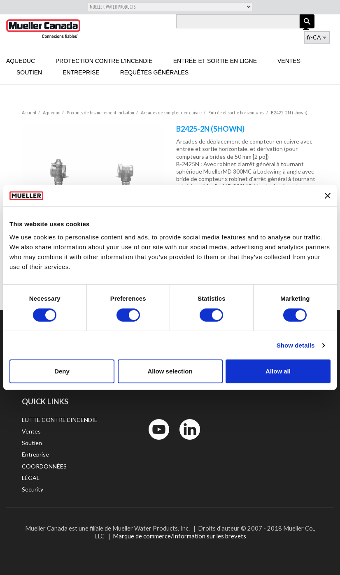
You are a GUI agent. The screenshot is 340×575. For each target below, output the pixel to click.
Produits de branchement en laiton (100, 112)
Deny (62, 371)
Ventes (288, 61)
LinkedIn (185, 441)
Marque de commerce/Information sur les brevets (179, 536)
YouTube (154, 441)
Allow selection (169, 371)
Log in (306, 27)
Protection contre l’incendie (104, 61)
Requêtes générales (154, 72)
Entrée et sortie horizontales (236, 112)
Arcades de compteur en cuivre (171, 112)
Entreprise (81, 72)
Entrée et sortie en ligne (215, 61)
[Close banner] (328, 196)
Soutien (29, 72)
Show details (296, 345)
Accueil (29, 112)
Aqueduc (20, 61)
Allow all (278, 371)
